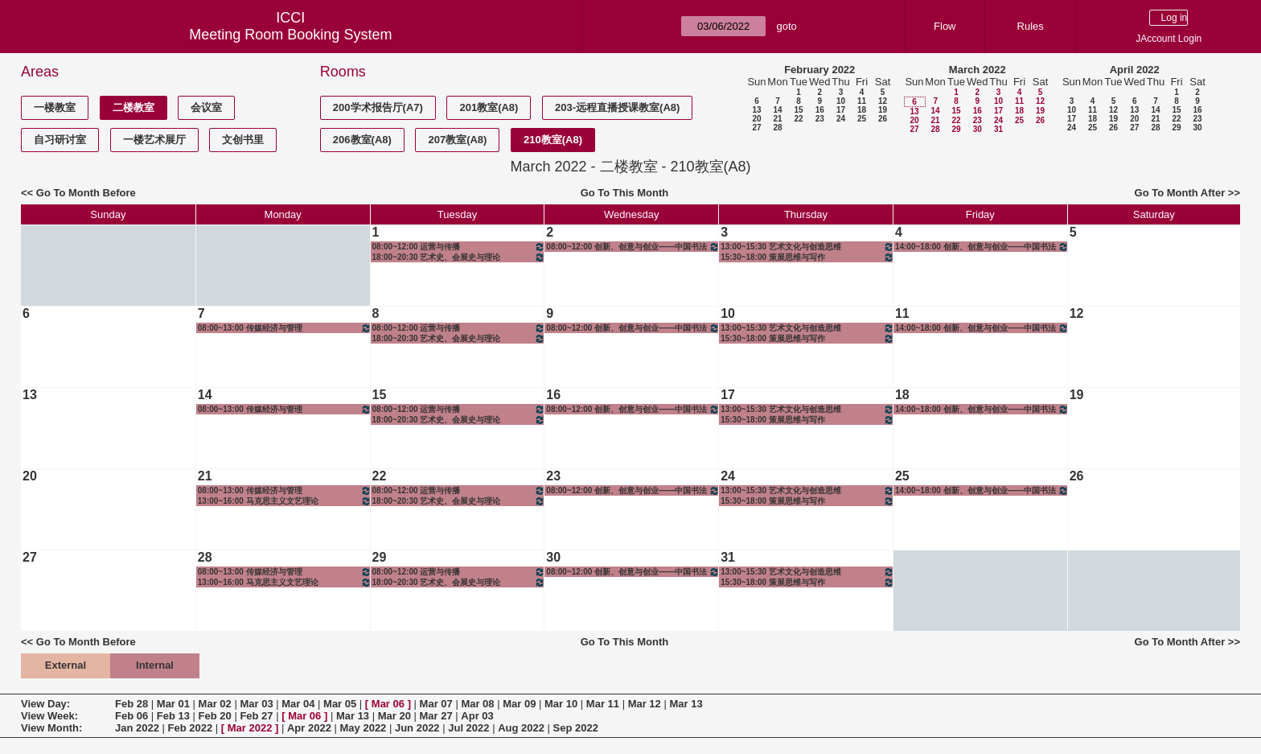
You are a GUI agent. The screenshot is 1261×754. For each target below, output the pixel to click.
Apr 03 (477, 716)
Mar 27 (436, 716)
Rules (1030, 26)
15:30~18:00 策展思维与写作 (807, 257)
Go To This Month (625, 193)
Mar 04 (297, 704)
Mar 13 (685, 704)
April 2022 (1135, 70)
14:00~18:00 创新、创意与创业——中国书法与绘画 (982, 246)
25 (861, 118)
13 (756, 109)
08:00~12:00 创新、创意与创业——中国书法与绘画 (633, 246)
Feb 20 (215, 716)
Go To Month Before (86, 193)
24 (840, 118)
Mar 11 (602, 704)
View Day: (45, 704)
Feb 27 (256, 716)
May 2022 (363, 728)
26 (882, 118)
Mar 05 (339, 704)
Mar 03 (256, 704)
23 (819, 118)
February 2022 (819, 70)
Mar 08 (477, 704)
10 (840, 101)
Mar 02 (215, 704)
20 (756, 118)
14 (777, 109)
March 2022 (977, 70)
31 (998, 129)
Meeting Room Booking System (290, 35)
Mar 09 (519, 704)
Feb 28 (131, 704)
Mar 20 (394, 716)
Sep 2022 (575, 728)
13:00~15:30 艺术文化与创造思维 (807, 246)
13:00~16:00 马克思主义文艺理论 (285, 501)
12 (882, 101)
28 (777, 127)
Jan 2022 (137, 728)
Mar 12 (644, 704)
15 (798, 109)
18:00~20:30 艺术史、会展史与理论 (459, 257)
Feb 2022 (190, 728)
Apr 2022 (309, 728)
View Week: (49, 716)
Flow (944, 26)
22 (798, 118)
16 (819, 109)
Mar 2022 (250, 728)
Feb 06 (131, 716)
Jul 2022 (468, 728)
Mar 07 (436, 704)
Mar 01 (173, 704)
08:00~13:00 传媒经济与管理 (285, 328)
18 (861, 109)
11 (861, 101)
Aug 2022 (521, 728)
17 (840, 109)
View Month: (51, 728)
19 (882, 109)
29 (955, 129)
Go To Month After (1180, 193)
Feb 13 (173, 716)
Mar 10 (560, 704)
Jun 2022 (417, 728)
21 (777, 118)
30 (977, 129)
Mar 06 (388, 704)
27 (756, 127)
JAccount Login (1168, 38)
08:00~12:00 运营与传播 (459, 246)
